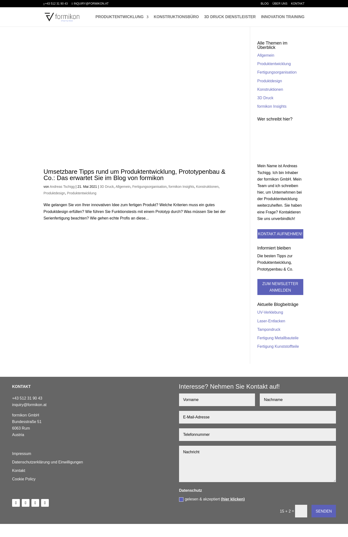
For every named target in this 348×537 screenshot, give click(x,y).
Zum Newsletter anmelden (280, 287)
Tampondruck (269, 329)
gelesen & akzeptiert (212, 499)
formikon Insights (181, 187)
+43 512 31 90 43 (56, 3)
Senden (324, 511)
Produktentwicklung (119, 17)
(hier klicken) (233, 499)
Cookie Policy (24, 479)
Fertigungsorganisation (149, 187)
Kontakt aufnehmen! (280, 234)
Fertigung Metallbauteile (278, 338)
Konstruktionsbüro (176, 17)
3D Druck (107, 187)
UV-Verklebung (270, 312)
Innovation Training (282, 17)
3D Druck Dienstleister (230, 17)
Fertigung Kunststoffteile (278, 346)
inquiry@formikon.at (29, 405)
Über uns (279, 3)
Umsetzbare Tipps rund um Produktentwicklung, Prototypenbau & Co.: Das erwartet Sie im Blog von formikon (134, 175)
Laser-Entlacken (271, 321)
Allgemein (123, 187)
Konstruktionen (207, 187)
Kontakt (297, 3)
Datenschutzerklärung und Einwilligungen (47, 462)
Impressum (21, 454)
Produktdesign (54, 193)
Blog (265, 3)
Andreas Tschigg (62, 187)
